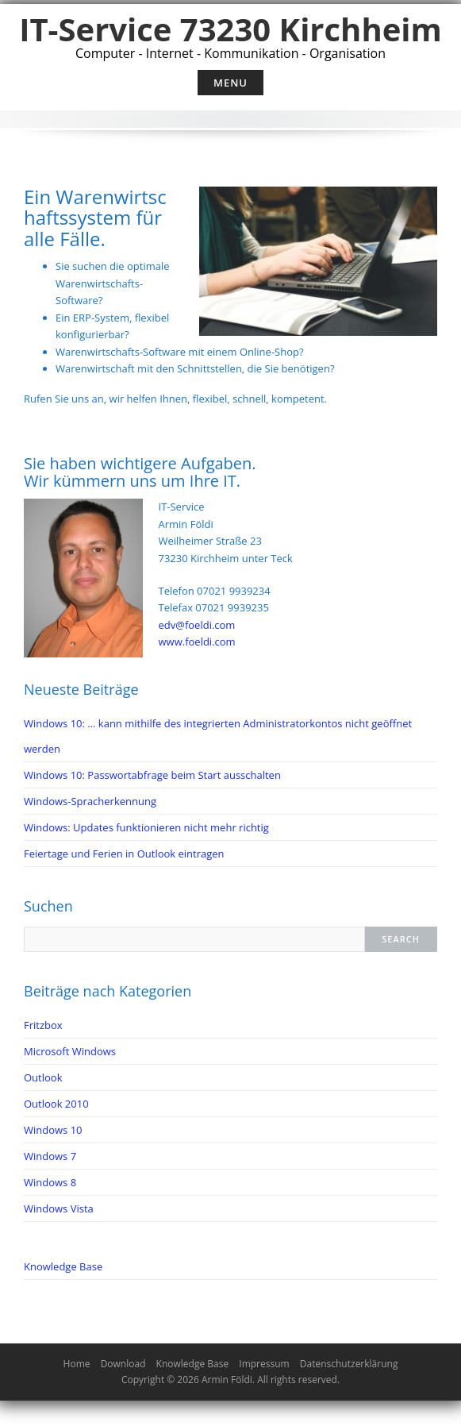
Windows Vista (59, 1208)
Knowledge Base (63, 1266)
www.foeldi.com (197, 641)
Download (123, 1363)
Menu (230, 82)
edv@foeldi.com (197, 625)
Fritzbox (43, 1025)
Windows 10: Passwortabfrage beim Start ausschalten (152, 775)
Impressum (264, 1363)
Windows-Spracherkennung (90, 801)
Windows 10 (53, 1130)
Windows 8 (50, 1182)
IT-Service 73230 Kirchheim (230, 29)
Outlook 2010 (56, 1103)
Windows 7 (50, 1156)
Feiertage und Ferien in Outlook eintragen (124, 853)
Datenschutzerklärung (349, 1363)
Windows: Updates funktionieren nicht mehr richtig (146, 827)
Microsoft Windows (70, 1051)
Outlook (43, 1077)
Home (76, 1363)
